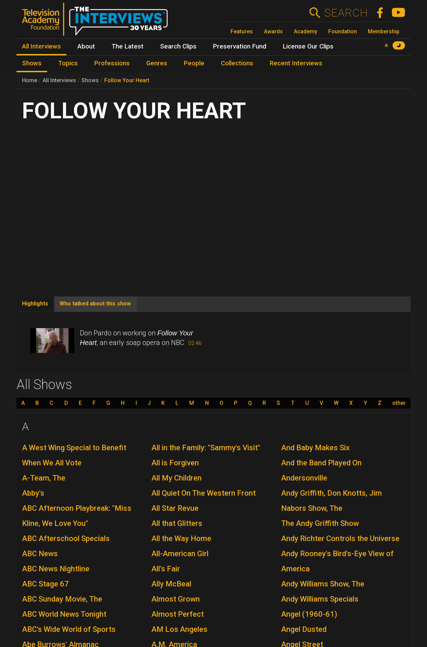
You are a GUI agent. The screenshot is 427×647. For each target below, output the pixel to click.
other (399, 403)
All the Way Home (181, 538)
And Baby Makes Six (315, 447)
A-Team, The (43, 478)
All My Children (176, 478)
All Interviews (59, 80)
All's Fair (165, 568)
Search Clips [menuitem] (178, 46)
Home (29, 80)
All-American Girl (180, 553)
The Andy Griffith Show (320, 523)
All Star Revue (175, 508)
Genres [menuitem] (156, 63)
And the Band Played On (321, 463)
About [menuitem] (86, 46)
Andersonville (304, 478)
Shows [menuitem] (32, 63)
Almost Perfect (177, 614)
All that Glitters (176, 523)
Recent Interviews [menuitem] (296, 63)
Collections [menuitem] (237, 63)
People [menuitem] (194, 63)
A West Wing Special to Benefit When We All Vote (74, 455)
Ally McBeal (171, 584)
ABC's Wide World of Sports (69, 629)
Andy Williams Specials (320, 599)
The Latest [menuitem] (127, 46)
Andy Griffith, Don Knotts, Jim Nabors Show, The (331, 501)
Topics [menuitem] (68, 63)
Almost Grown (175, 599)
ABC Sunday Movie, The (62, 599)
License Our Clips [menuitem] (308, 46)
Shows (90, 80)
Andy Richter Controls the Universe (340, 538)
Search (346, 13)
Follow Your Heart (126, 80)
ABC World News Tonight (64, 614)
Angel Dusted (304, 629)
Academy (305, 31)
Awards (273, 31)
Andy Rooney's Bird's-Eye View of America (337, 561)
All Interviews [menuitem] (41, 46)
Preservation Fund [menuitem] (239, 46)
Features (242, 31)
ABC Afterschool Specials (66, 538)
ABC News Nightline (55, 568)
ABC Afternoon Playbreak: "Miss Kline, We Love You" (76, 516)
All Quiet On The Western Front (203, 493)
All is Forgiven (175, 463)
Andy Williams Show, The (322, 584)
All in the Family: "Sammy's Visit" (205, 447)
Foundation (342, 31)
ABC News (40, 553)
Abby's (33, 493)
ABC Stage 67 (45, 584)
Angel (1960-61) (309, 614)
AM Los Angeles (179, 629)
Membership (383, 31)
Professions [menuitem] (112, 63)
